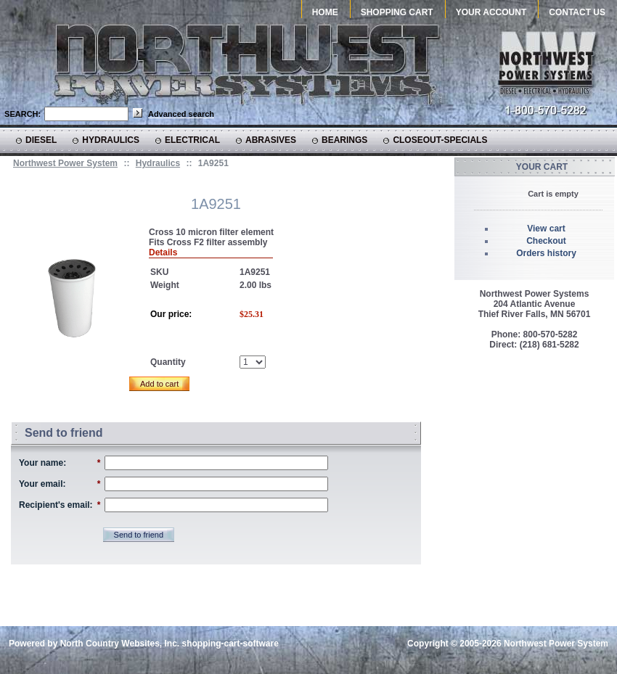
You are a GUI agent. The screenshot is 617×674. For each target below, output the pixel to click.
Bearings (344, 140)
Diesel (41, 140)
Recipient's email (54, 505)
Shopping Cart (397, 12)
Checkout (546, 241)
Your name (41, 463)
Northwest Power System (65, 163)
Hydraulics (110, 140)
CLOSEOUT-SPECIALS (440, 140)
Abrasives (270, 140)
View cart (546, 228)
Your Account (491, 12)
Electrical (192, 140)
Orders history (546, 253)
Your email (40, 484)
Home (325, 12)
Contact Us (577, 12)
